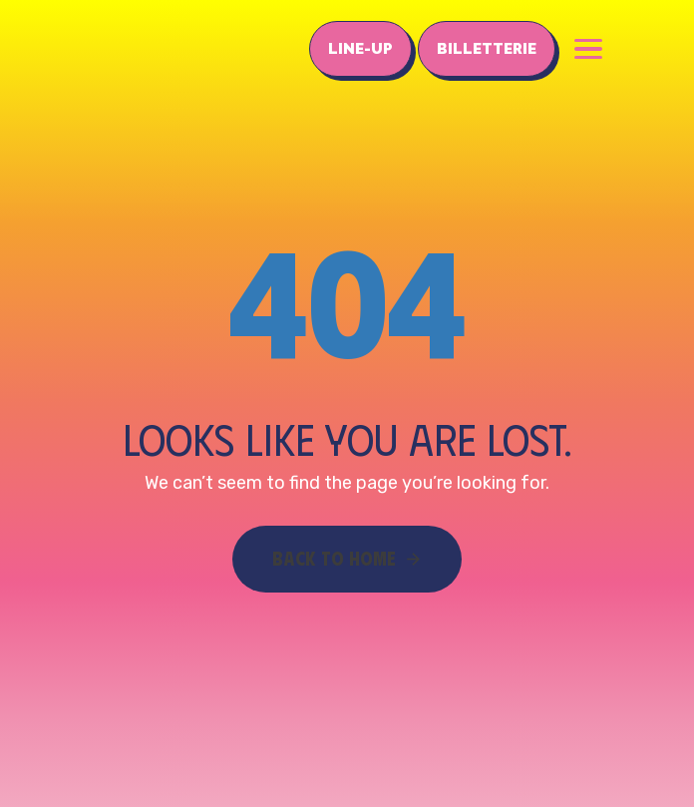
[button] (588, 49)
